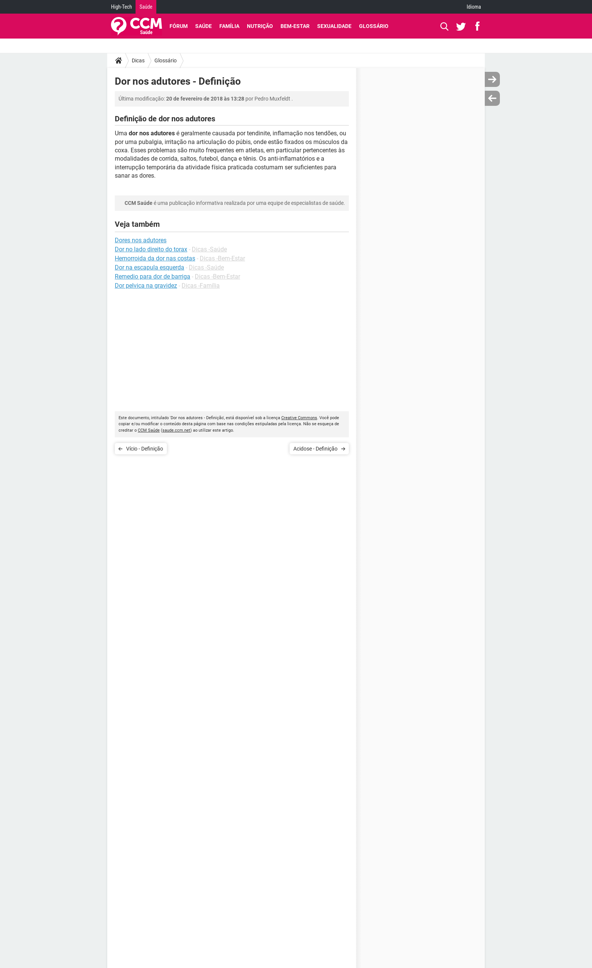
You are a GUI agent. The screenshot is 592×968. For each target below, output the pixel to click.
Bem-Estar (295, 26)
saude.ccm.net (176, 430)
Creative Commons (299, 417)
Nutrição (260, 26)
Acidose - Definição (315, 449)
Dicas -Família (201, 285)
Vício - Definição (144, 449)
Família (229, 26)
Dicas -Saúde (209, 249)
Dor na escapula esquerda (149, 267)
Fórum (179, 26)
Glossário (373, 26)
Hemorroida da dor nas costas (155, 258)
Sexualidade (334, 26)
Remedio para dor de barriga (152, 276)
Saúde (145, 7)
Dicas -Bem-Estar (222, 258)
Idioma (474, 7)
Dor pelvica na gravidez (146, 285)
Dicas (138, 60)
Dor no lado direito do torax (151, 249)
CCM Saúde (149, 430)
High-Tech (121, 7)
